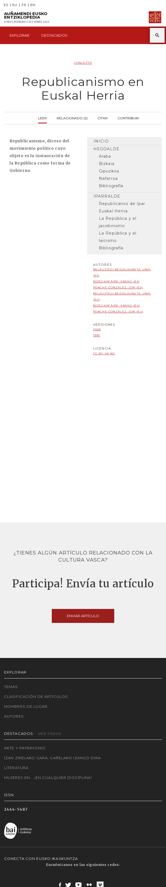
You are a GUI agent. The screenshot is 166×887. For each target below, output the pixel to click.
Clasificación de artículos (36, 696)
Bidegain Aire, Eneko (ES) (116, 281)
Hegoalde (106, 148)
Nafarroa (108, 178)
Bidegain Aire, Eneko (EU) (116, 305)
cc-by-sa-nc (104, 353)
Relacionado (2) (72, 117)
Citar (103, 117)
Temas (11, 686)
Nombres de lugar (25, 706)
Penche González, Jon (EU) (118, 311)
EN (32, 5)
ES (6, 5)
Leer (42, 117)
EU (14, 5)
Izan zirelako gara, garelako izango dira (52, 758)
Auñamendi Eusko (27, 17)
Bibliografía (111, 185)
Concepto (83, 63)
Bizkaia (107, 163)
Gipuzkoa (109, 171)
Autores (14, 716)
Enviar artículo (83, 616)
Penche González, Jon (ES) (118, 287)
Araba (105, 156)
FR (24, 5)
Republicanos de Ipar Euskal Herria (122, 207)
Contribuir (128, 117)
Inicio (101, 141)
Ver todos (49, 734)
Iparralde (106, 196)
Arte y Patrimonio (25, 748)
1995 (96, 335)
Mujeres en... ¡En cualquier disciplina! (48, 777)
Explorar (19, 35)
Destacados (54, 35)
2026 (97, 329)
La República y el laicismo (117, 237)
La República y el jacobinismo (117, 222)
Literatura (16, 767)
